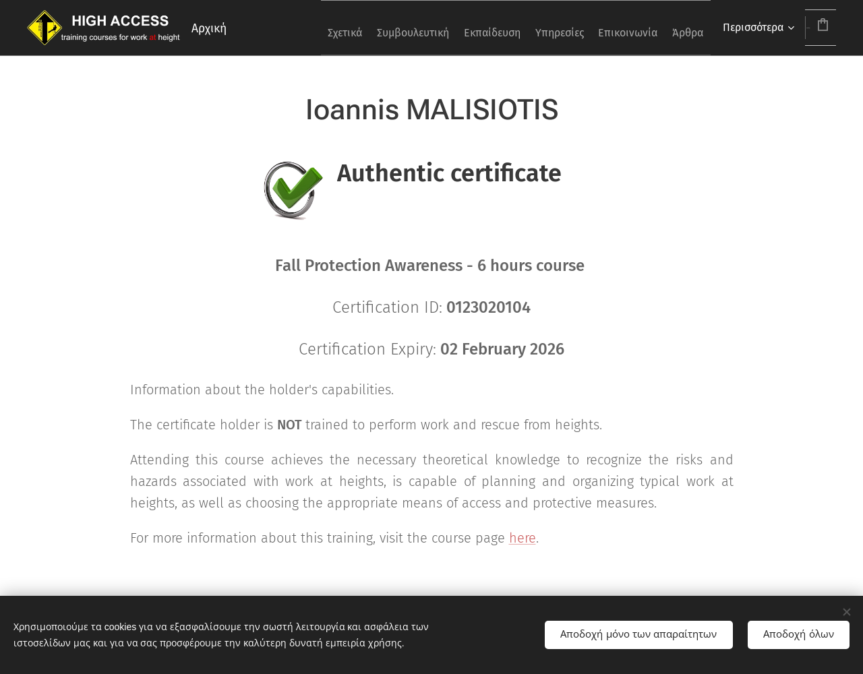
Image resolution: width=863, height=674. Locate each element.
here (522, 538)
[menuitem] (307, 27)
